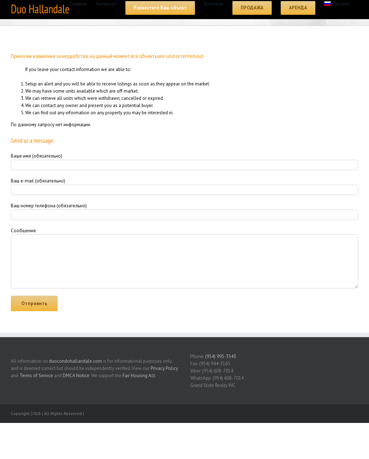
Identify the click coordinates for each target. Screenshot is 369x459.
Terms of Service (36, 375)
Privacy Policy (164, 368)
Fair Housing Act (139, 375)
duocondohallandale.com (75, 361)
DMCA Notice (76, 375)
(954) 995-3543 (220, 356)
